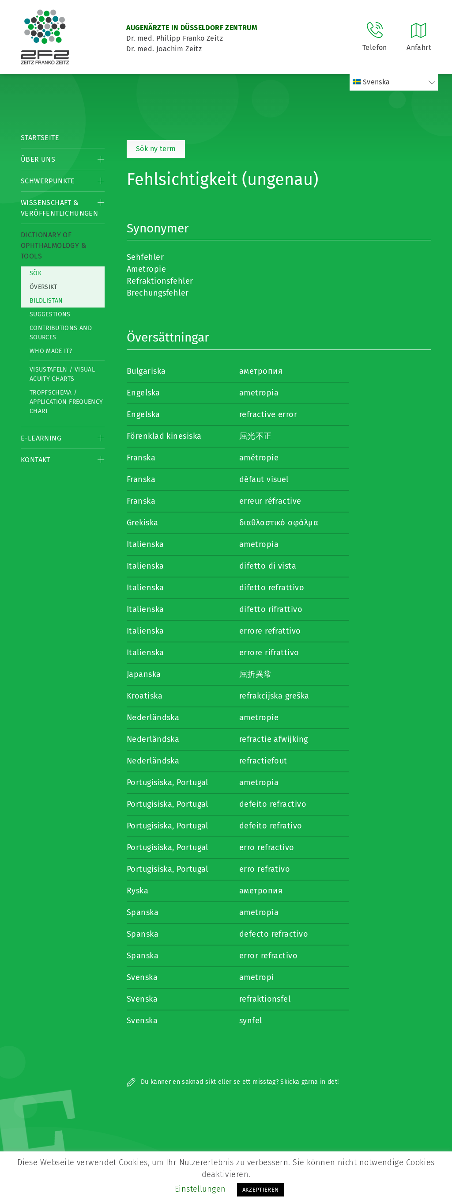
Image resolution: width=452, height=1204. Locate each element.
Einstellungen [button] (200, 1189)
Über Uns (38, 159)
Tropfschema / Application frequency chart (66, 402)
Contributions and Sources (61, 332)
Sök (35, 273)
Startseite (40, 137)
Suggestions (50, 314)
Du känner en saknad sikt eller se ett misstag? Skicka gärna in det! (233, 1082)
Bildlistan (46, 300)
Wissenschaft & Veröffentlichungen (59, 207)
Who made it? (51, 351)
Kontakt (35, 460)
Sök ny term (156, 148)
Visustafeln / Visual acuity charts (62, 374)
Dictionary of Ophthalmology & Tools (54, 245)
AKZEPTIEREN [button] (260, 1189)
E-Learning (41, 438)
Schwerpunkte (48, 181)
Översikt (43, 287)
